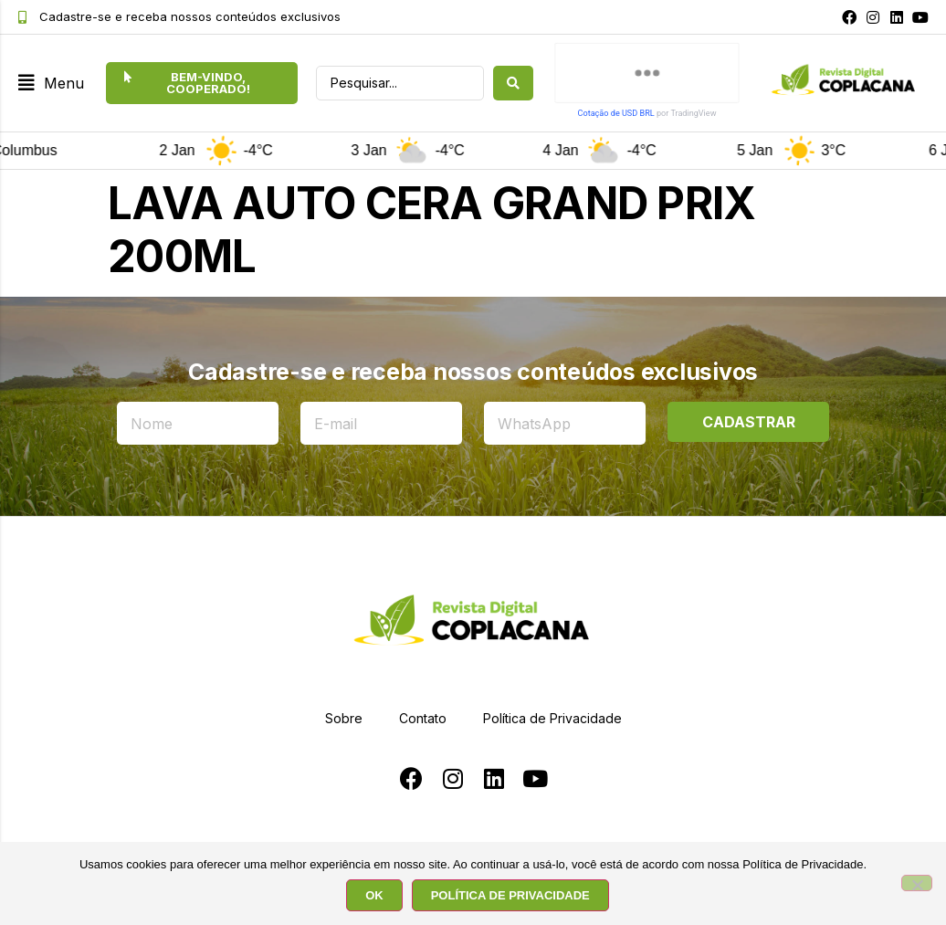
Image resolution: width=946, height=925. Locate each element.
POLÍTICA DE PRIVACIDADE (510, 895)
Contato (423, 718)
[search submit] (513, 83)
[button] (51, 83)
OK (374, 895)
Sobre (344, 718)
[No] (916, 883)
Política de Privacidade (552, 718)
